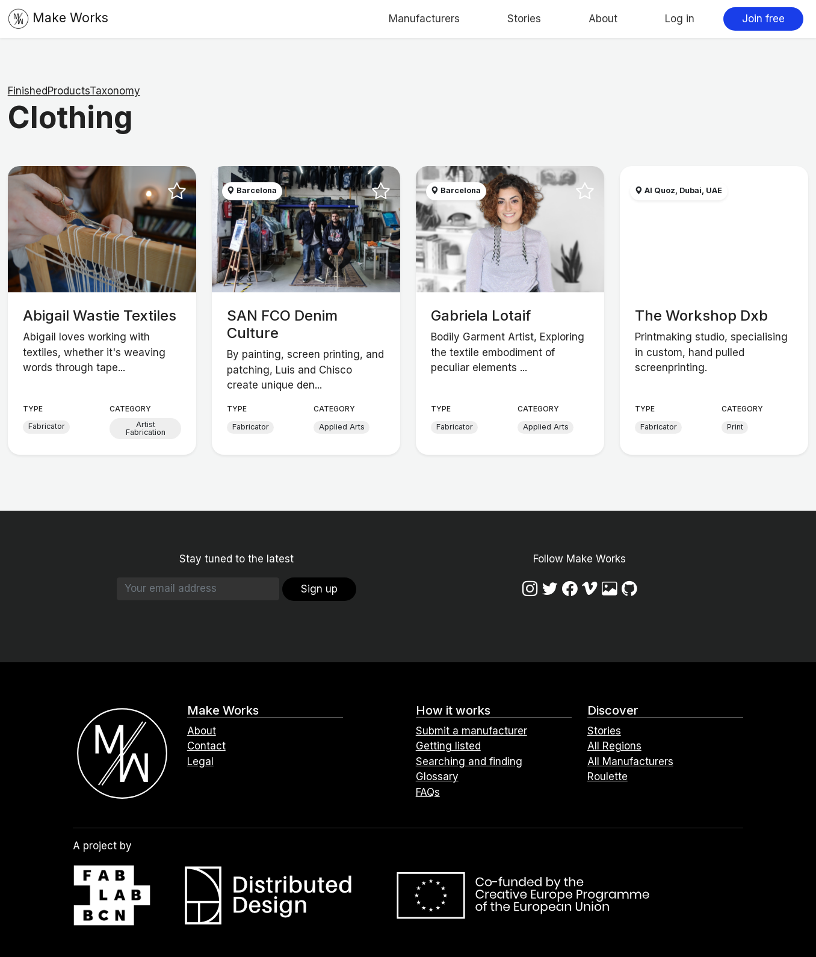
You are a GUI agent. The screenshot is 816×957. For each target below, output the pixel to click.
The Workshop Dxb (701, 315)
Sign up (319, 589)
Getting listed (448, 746)
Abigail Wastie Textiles (99, 315)
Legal (200, 761)
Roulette (607, 777)
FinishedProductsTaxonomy (74, 91)
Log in (679, 19)
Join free (763, 19)
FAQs (428, 792)
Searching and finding (469, 761)
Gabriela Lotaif (481, 315)
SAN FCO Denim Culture (282, 324)
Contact (206, 746)
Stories (524, 19)
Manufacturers (424, 19)
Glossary (437, 777)
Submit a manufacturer (471, 731)
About (603, 19)
